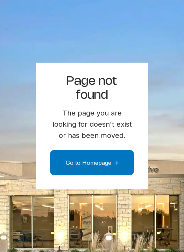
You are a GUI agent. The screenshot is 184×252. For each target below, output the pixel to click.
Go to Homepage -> (92, 162)
